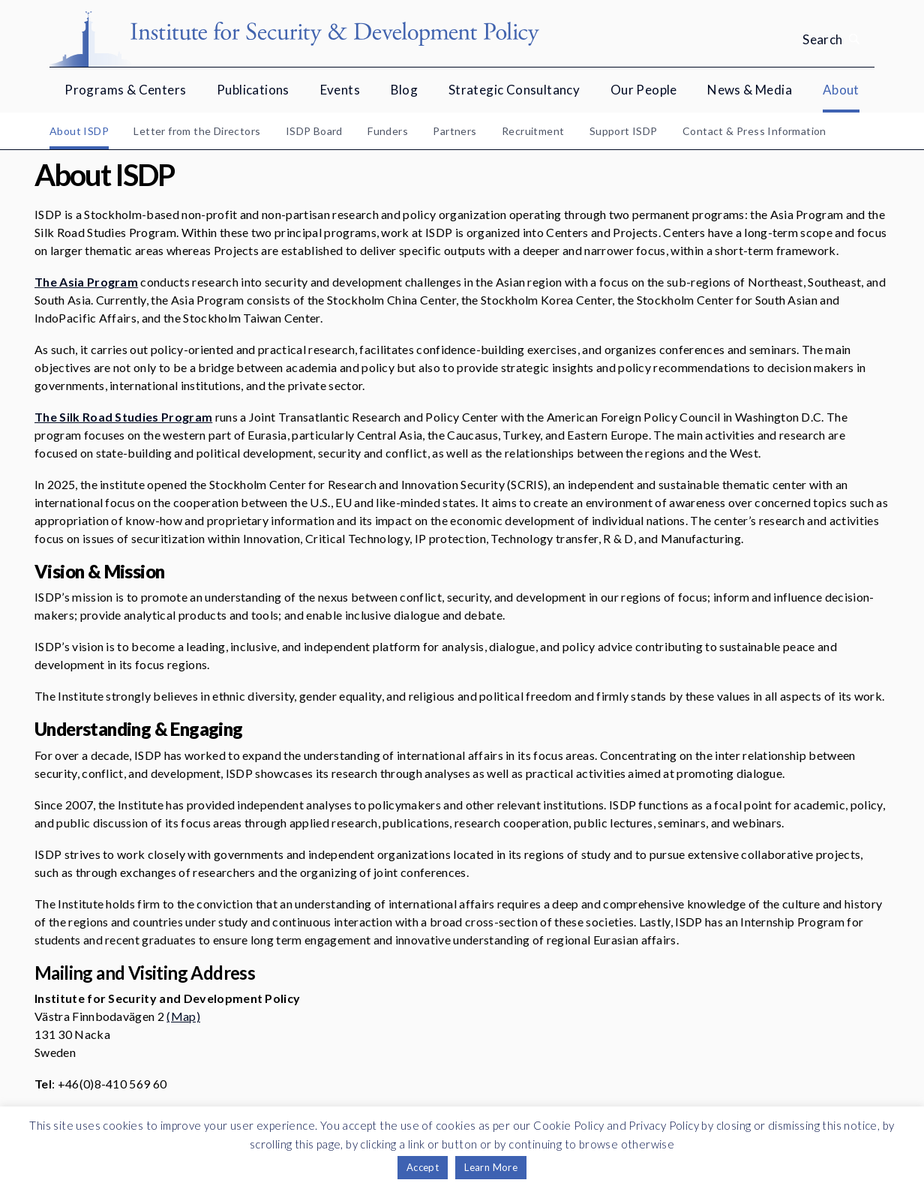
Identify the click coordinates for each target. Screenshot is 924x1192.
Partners (454, 131)
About (841, 90)
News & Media (749, 90)
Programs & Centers (125, 90)
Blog (404, 90)
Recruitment (533, 131)
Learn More (491, 1167)
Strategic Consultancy (514, 90)
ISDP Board (314, 131)
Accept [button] (422, 1167)
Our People (643, 90)
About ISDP (79, 131)
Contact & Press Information (754, 131)
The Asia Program (86, 282)
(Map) (183, 1016)
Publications (253, 90)
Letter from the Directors (197, 131)
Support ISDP (624, 131)
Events (340, 90)
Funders (388, 131)
